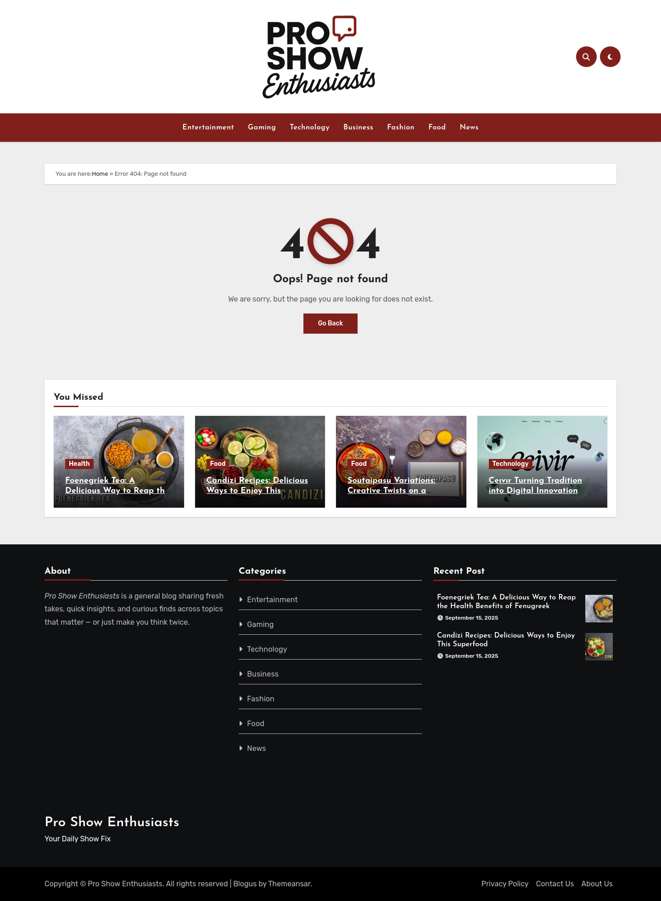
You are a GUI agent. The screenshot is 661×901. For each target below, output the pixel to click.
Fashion (401, 127)
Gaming (262, 127)
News (468, 127)
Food (437, 127)
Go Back (330, 323)
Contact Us (555, 883)
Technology (310, 127)
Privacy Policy (505, 883)
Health (79, 464)
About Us (597, 883)
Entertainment (208, 127)
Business (358, 127)
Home (100, 173)
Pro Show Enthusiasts (112, 823)
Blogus (245, 883)
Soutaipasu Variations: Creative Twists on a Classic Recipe (391, 490)
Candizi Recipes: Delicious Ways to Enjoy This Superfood (257, 490)
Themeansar (289, 883)
